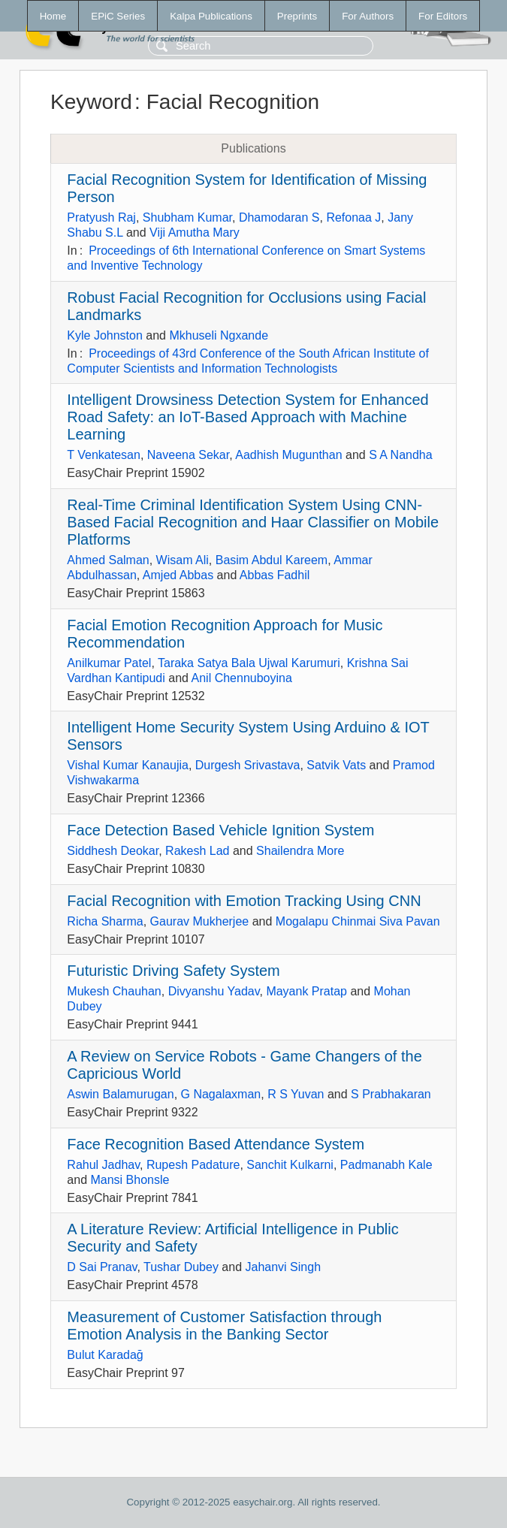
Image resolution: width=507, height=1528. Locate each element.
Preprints (297, 16)
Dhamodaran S (279, 217)
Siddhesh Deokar (112, 850)
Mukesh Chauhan (114, 991)
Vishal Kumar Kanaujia (128, 765)
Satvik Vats (336, 765)
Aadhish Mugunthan (288, 454)
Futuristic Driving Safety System (173, 970)
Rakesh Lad (197, 850)
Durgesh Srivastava (247, 765)
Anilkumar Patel (109, 663)
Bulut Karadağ (105, 1354)
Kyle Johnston (105, 335)
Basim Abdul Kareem (271, 560)
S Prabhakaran (391, 1094)
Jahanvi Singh (283, 1267)
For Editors (442, 16)
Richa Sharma (105, 921)
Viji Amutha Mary (194, 232)
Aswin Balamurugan (120, 1094)
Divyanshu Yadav (214, 991)
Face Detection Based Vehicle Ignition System (220, 830)
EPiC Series (118, 16)
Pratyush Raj (101, 217)
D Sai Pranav (102, 1267)
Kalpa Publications (211, 16)
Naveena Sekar (188, 454)
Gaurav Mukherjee (199, 921)
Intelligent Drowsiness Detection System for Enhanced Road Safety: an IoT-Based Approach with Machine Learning (247, 416)
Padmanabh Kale (386, 1164)
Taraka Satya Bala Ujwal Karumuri (249, 663)
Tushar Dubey (181, 1267)
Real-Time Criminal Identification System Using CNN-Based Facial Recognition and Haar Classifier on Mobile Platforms (253, 522)
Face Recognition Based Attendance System (215, 1144)
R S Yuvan (295, 1094)
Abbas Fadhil (274, 575)
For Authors (368, 16)
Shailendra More (300, 850)
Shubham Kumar (187, 217)
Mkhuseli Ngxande (218, 335)
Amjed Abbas (178, 575)
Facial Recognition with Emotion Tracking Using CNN (244, 900)
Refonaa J (353, 217)
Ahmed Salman (108, 560)
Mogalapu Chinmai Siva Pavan (358, 921)
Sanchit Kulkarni (289, 1164)
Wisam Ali (182, 560)
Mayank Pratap (306, 991)
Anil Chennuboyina (242, 678)
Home (53, 16)
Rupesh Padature (193, 1164)
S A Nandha (401, 454)
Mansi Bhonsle (129, 1179)
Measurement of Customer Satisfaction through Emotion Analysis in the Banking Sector (224, 1325)
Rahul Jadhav (103, 1164)
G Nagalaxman (221, 1094)
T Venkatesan (103, 454)
